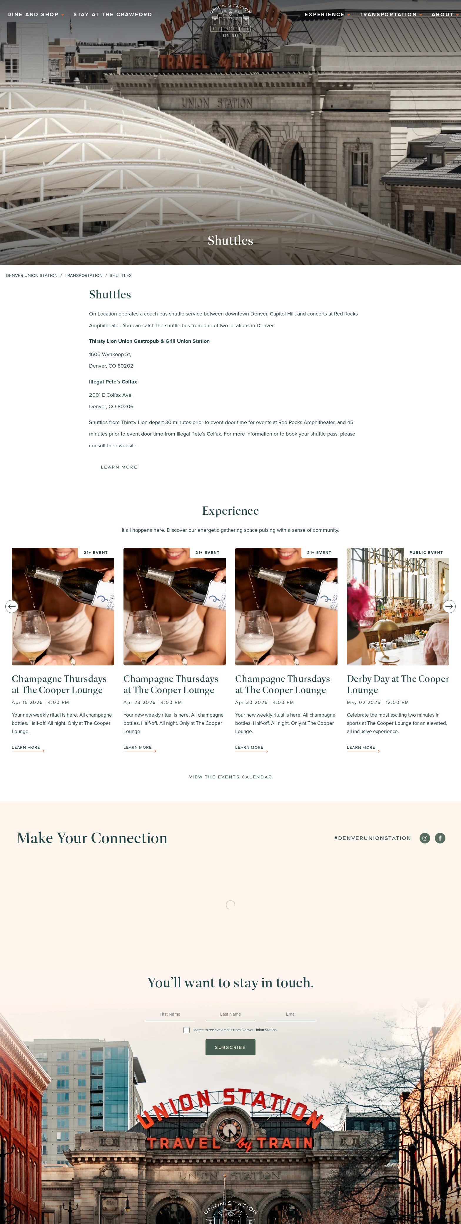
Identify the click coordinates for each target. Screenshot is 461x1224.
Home (230, 20)
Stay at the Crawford (113, 14)
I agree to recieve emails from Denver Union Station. (235, 1030)
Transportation (388, 14)
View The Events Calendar (230, 776)
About (443, 14)
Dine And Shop (33, 14)
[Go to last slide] (11, 606)
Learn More (119, 466)
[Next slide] (449, 606)
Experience (325, 14)
